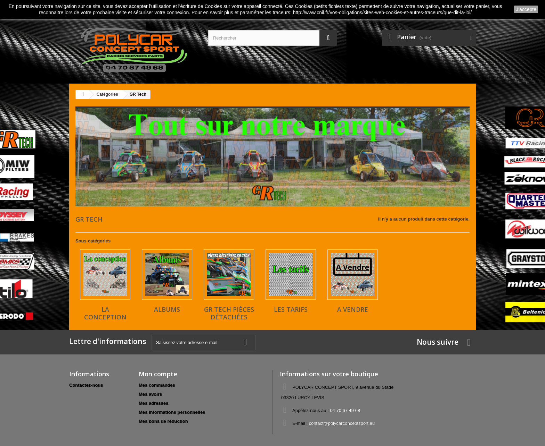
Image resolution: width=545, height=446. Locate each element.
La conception (105, 313)
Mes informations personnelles (172, 412)
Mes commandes (157, 385)
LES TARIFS (291, 309)
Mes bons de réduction (163, 421)
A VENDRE (352, 309)
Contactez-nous (86, 385)
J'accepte (526, 9)
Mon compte (158, 374)
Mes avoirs (150, 394)
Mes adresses (153, 403)
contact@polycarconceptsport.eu (342, 423)
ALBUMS (167, 309)
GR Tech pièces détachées (229, 313)
